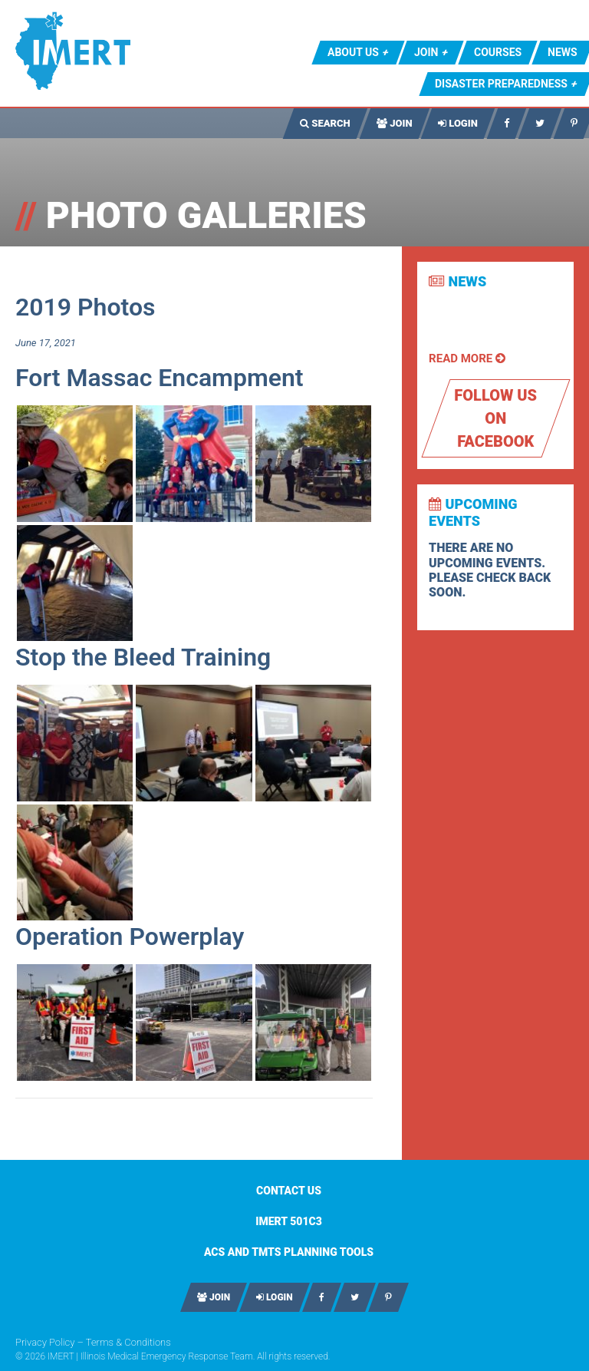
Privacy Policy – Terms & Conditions (93, 1342)
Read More (467, 358)
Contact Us (288, 1190)
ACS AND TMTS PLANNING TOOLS (288, 1252)
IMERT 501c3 (288, 1221)
